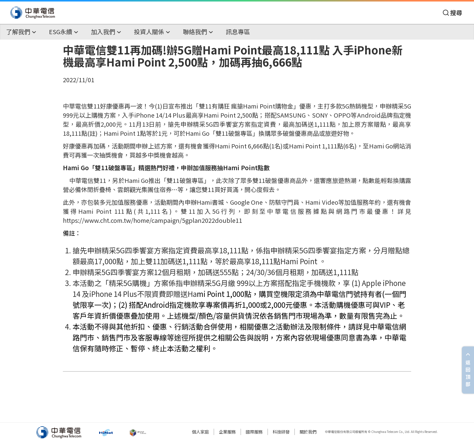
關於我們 (308, 432)
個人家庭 (200, 432)
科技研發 (281, 432)
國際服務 (254, 432)
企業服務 (227, 432)
